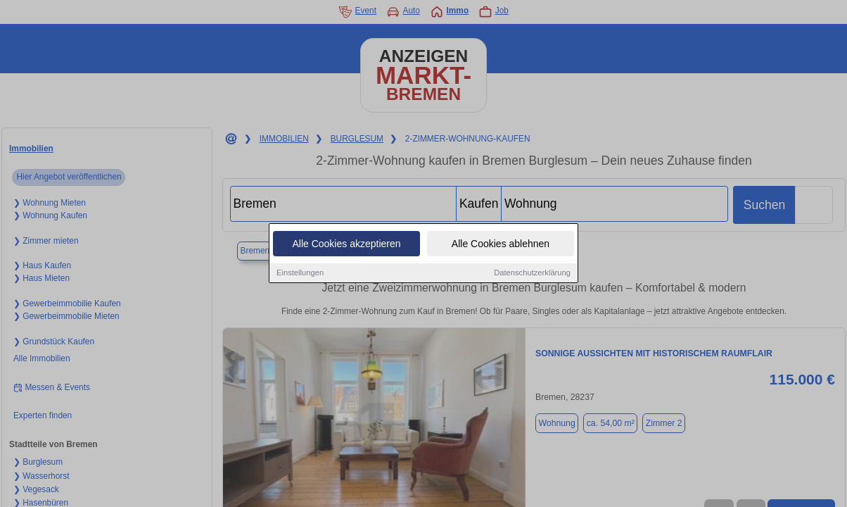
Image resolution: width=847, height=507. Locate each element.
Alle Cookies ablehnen (500, 244)
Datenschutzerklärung (532, 273)
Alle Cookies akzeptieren (346, 244)
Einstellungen (300, 273)
